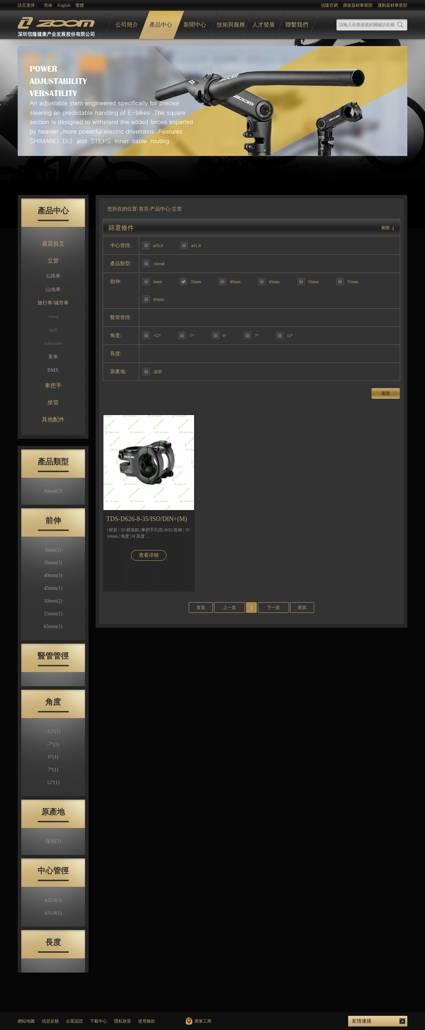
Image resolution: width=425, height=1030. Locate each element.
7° (53, 769)
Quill (53, 330)
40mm (53, 575)
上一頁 (229, 607)
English (63, 5)
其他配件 (53, 419)
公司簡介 (126, 25)
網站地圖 (26, 1021)
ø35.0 (53, 900)
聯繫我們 (296, 25)
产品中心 (160, 209)
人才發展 (263, 25)
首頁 (201, 607)
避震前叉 (53, 244)
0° (53, 757)
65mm (53, 626)
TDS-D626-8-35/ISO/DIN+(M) (146, 518)
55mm (53, 613)
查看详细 (149, 555)
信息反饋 (50, 1021)
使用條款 (146, 1021)
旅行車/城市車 (53, 303)
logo (57, 25)
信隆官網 (329, 5)
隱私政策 (122, 1021)
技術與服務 (231, 25)
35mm (53, 562)
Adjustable (53, 343)
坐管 (53, 402)
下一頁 (273, 607)
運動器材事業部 (392, 5)
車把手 (53, 385)
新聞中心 (194, 25)
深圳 (53, 841)
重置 (385, 393)
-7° (53, 744)
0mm (53, 550)
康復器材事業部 (358, 5)
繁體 (79, 5)
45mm (53, 588)
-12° (53, 731)
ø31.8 (53, 913)
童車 (53, 356)
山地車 (53, 289)
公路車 (53, 276)
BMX (53, 370)
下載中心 (98, 1021)
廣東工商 (202, 1021)
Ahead (52, 316)
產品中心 (160, 25)
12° (53, 782)
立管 (53, 261)
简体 (48, 5)
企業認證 (74, 1021)
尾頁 (302, 607)
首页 (144, 209)
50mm (53, 601)
